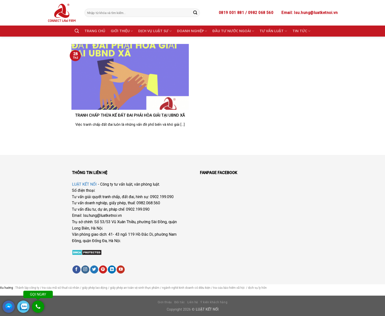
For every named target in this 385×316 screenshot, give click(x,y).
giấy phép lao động (94, 287)
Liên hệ (192, 302)
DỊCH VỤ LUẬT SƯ (155, 30)
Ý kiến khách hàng (213, 302)
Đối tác (179, 302)
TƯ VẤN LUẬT (273, 30)
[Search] (77, 31)
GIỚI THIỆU (122, 30)
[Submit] (195, 13)
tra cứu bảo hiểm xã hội (229, 287)
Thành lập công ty (27, 287)
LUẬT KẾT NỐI (84, 184)
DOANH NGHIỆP (192, 30)
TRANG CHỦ (94, 30)
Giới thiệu (165, 302)
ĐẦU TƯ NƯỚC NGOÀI (233, 30)
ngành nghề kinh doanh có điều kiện (186, 287)
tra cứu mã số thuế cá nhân (60, 287)
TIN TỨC (301, 30)
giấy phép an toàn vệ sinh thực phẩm (134, 287)
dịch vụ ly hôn (257, 287)
